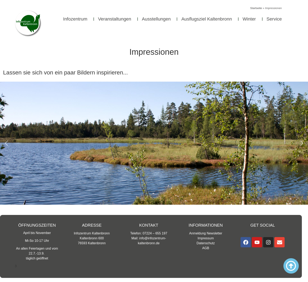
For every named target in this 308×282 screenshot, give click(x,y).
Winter (250, 19)
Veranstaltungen (115, 19)
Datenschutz (206, 243)
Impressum (205, 238)
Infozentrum (76, 19)
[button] (6, 143)
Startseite (256, 8)
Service (275, 19)
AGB (205, 248)
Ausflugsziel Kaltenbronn (207, 19)
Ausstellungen (157, 19)
